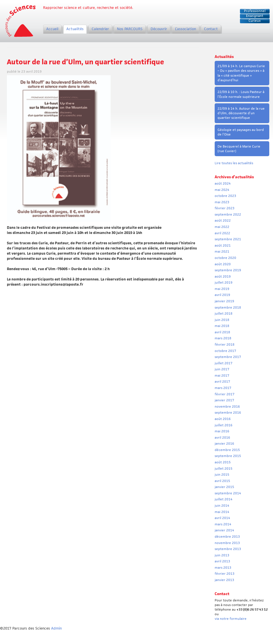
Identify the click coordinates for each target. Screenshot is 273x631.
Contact (211, 28)
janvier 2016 (224, 444)
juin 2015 (222, 475)
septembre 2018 (228, 307)
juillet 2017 (223, 363)
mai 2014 (222, 512)
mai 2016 (222, 431)
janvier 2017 (224, 400)
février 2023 (224, 208)
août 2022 (223, 220)
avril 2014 (222, 518)
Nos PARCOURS (130, 28)
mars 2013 (223, 568)
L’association (185, 28)
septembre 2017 (228, 357)
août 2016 (223, 419)
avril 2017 (222, 382)
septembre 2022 (228, 214)
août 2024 (223, 183)
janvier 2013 (224, 580)
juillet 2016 (223, 425)
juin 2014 (222, 506)
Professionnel (255, 11)
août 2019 (223, 276)
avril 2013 (222, 561)
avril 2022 (222, 233)
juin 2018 (222, 320)
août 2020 (223, 264)
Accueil (52, 28)
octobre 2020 (225, 258)
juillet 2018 (223, 313)
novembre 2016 (227, 406)
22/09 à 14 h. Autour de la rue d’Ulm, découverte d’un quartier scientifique (241, 113)
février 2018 (224, 344)
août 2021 (223, 245)
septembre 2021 (228, 239)
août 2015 (223, 462)
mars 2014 (223, 524)
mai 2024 (222, 190)
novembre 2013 (227, 543)
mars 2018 (223, 338)
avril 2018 (222, 332)
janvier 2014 (224, 530)
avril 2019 (222, 295)
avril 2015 (222, 481)
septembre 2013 (228, 549)
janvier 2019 (224, 301)
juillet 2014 (223, 499)
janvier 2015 (224, 487)
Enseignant (254, 16)
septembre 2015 (228, 456)
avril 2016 (222, 437)
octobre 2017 (225, 351)
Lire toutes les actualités (234, 163)
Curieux (255, 21)
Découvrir (159, 28)
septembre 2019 (228, 270)
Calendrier (100, 28)
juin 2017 (222, 369)
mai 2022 (222, 227)
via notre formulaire (231, 619)
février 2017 (224, 394)
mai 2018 (222, 326)
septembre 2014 (228, 493)
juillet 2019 (223, 282)
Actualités (75, 28)
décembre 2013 (227, 537)
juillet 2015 (223, 469)
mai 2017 (222, 375)
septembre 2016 (228, 413)
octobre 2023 (225, 196)
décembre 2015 (227, 450)
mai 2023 (222, 202)
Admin (56, 628)
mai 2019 (222, 289)
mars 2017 (223, 388)
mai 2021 (222, 251)
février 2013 (224, 574)
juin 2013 (222, 555)
